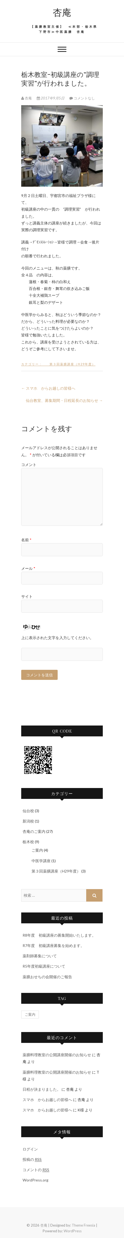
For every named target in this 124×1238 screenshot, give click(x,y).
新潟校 (28, 821)
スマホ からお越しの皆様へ (48, 388)
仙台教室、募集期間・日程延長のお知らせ (64, 400)
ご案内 (33, 850)
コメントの (36, 1169)
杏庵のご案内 (34, 831)
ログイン (30, 1149)
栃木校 (28, 841)
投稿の (32, 1159)
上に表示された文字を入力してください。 (57, 637)
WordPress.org (35, 1180)
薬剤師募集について (40, 955)
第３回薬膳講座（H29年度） (68, 364)
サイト (27, 596)
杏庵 (62, 12)
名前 (26, 539)
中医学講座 (37, 860)
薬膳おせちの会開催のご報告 (47, 976)
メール (28, 568)
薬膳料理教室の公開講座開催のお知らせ (57, 1054)
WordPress (73, 1231)
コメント (28, 464)
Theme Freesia (83, 1225)
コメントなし (84, 98)
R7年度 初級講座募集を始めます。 (53, 945)
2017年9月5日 (51, 98)
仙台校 (28, 810)
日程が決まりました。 (42, 1089)
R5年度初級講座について (44, 966)
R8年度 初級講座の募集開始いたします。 (59, 935)
